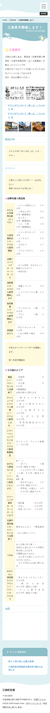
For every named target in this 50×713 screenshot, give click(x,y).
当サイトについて (33, 703)
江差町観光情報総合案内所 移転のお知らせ (25, 668)
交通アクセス (39, 700)
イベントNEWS (16, 652)
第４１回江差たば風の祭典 (21, 661)
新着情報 (13, 20)
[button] (44, 6)
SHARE (43, 13)
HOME (4, 20)
